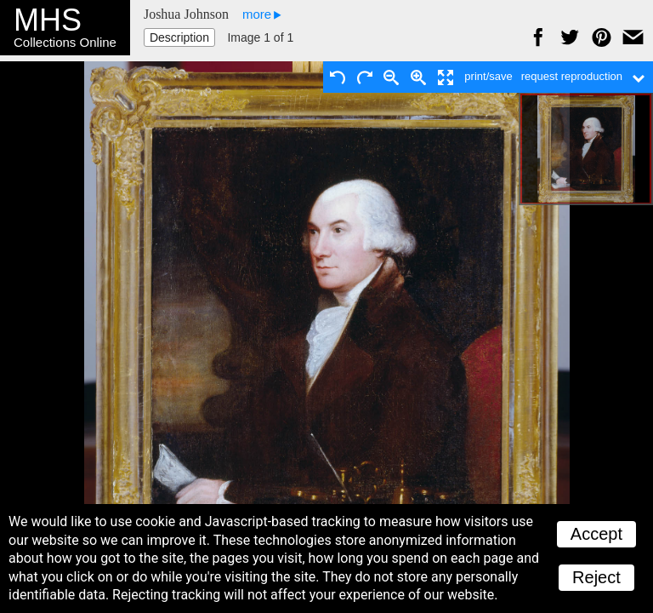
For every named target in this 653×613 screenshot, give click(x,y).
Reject (596, 577)
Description (179, 37)
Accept (596, 533)
